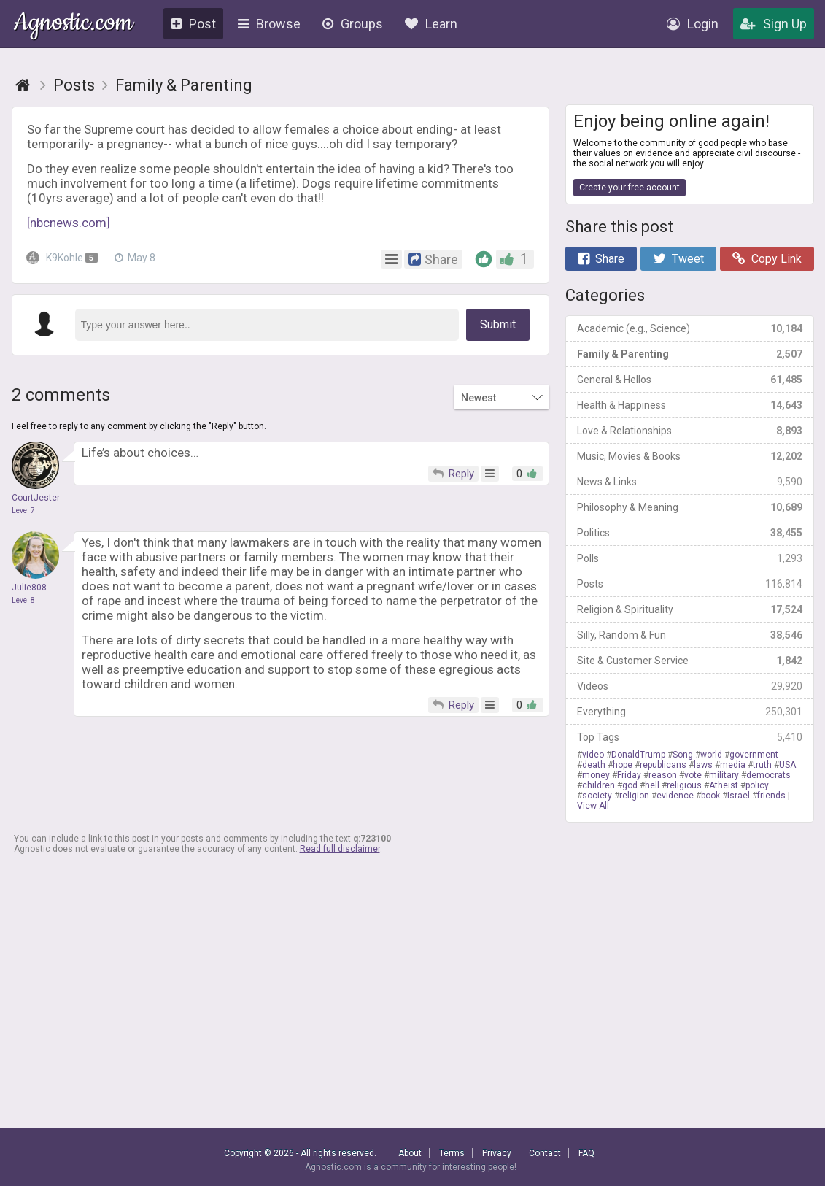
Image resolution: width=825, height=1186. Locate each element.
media (732, 765)
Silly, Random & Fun (689, 635)
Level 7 (23, 511)
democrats (768, 775)
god (630, 785)
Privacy (496, 1153)
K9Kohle (63, 257)
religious (684, 785)
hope (622, 765)
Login (693, 23)
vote (693, 775)
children (598, 785)
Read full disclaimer (340, 849)
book (710, 795)
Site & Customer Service (689, 660)
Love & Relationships (689, 430)
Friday (629, 775)
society (597, 795)
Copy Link (767, 259)
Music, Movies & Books (689, 456)
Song (683, 755)
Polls (689, 558)
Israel (738, 795)
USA (787, 765)
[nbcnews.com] (68, 222)
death (593, 765)
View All (593, 806)
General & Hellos (689, 379)
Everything (689, 711)
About (410, 1153)
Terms (452, 1153)
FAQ (586, 1153)
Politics (689, 533)
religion (634, 795)
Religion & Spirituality (689, 609)
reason (662, 775)
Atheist (723, 785)
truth (762, 765)
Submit (498, 324)
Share (601, 259)
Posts (689, 584)
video (593, 755)
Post (193, 23)
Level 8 (23, 600)
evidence (675, 795)
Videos (689, 686)
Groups (352, 23)
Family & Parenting (689, 354)
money (596, 775)
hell (652, 785)
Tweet (678, 259)
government (753, 755)
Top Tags (689, 737)
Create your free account (629, 187)
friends (771, 795)
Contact (545, 1153)
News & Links (689, 482)
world (711, 755)
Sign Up (773, 23)
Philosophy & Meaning (689, 507)
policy (757, 785)
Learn (431, 23)
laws (703, 765)
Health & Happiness (689, 405)
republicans (663, 765)
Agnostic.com (73, 24)
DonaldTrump (638, 755)
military (724, 775)
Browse (269, 23)
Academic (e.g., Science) (689, 328)
